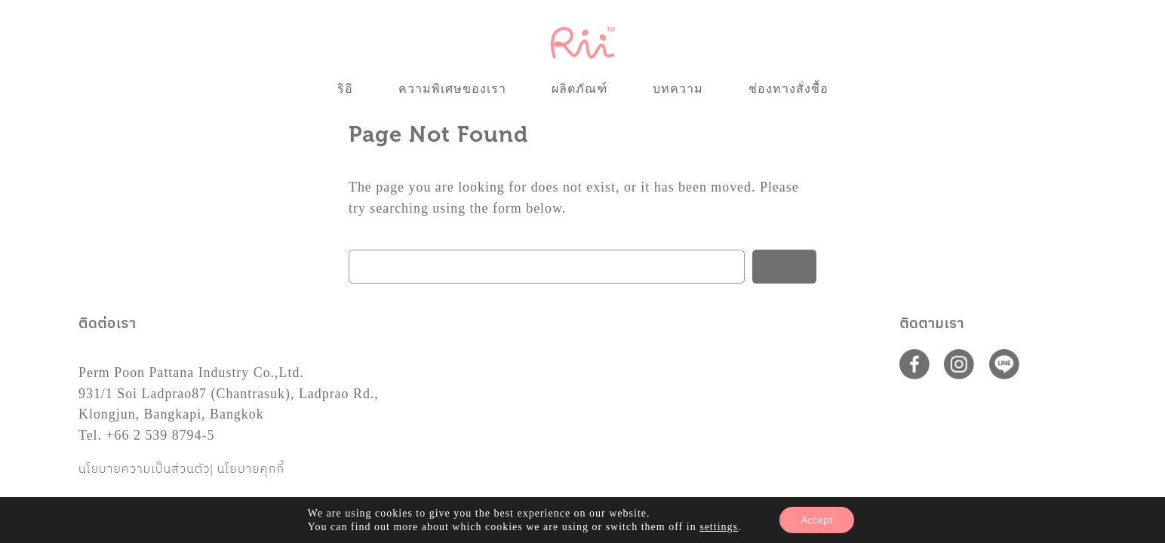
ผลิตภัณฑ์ (579, 88)
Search (784, 266)
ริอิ (345, 88)
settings (718, 526)
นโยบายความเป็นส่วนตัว (144, 469)
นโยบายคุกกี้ (250, 469)
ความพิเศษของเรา (452, 88)
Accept (817, 519)
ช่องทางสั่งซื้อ (788, 88)
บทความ (678, 88)
